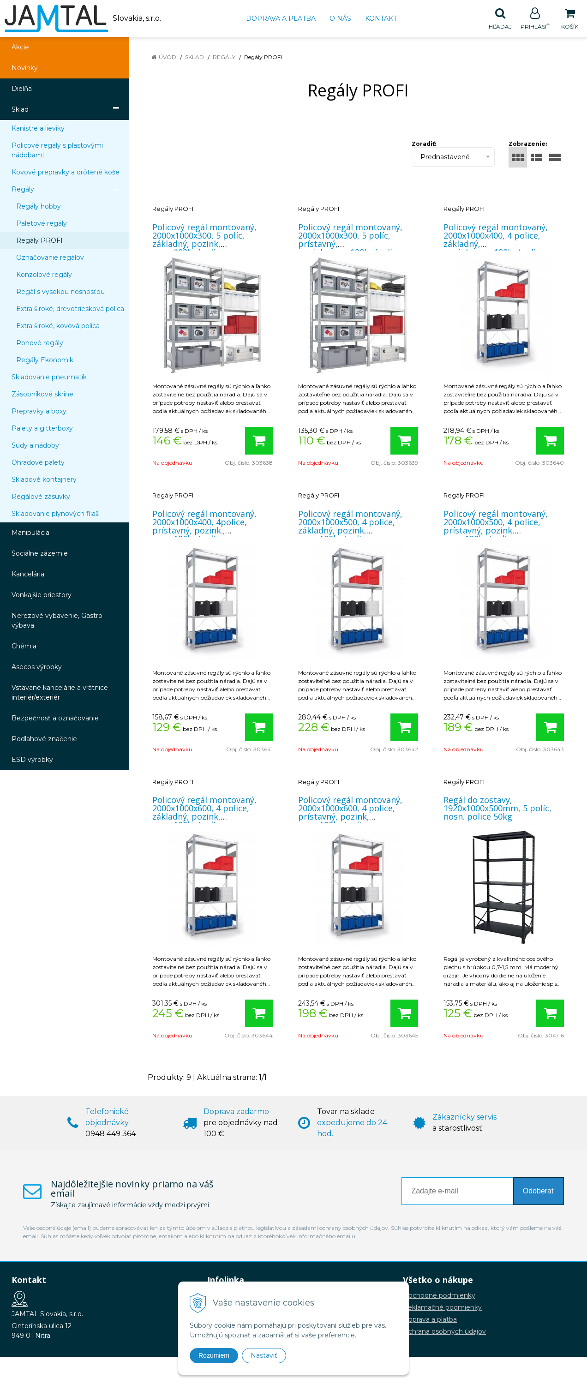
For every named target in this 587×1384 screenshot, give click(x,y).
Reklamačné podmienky (442, 1308)
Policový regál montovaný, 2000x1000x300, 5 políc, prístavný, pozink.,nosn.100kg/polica (350, 240)
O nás (340, 18)
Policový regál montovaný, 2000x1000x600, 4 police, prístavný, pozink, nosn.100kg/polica (350, 813)
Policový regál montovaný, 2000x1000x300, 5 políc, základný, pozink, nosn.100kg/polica (204, 240)
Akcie (20, 47)
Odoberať (538, 1191)
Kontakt (381, 18)
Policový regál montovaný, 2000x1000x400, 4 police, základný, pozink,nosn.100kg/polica (495, 240)
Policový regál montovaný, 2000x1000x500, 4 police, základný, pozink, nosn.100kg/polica (350, 527)
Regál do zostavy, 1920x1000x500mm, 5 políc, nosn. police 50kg (497, 808)
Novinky (25, 68)
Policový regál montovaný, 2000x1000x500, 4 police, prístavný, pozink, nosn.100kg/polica (495, 527)
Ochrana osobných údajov (444, 1332)
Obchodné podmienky (439, 1296)
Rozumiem (213, 1355)
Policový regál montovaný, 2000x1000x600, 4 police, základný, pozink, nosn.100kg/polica (204, 813)
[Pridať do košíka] (259, 441)
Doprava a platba (281, 18)
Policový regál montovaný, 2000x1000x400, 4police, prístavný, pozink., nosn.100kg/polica (204, 527)
